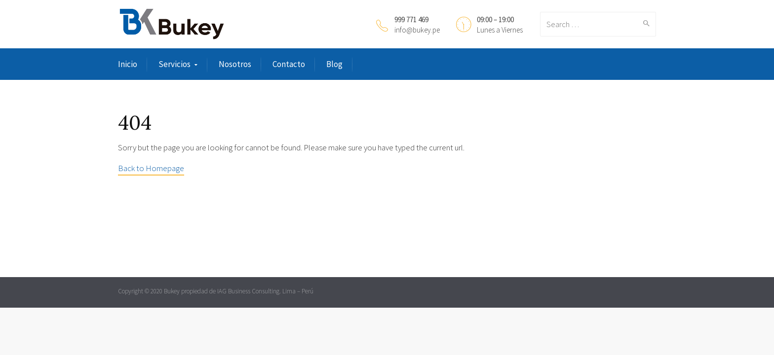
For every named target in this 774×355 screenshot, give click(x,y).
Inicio (127, 64)
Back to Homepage (151, 168)
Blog (334, 64)
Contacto (288, 64)
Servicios (174, 64)
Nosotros (235, 64)
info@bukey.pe (417, 30)
